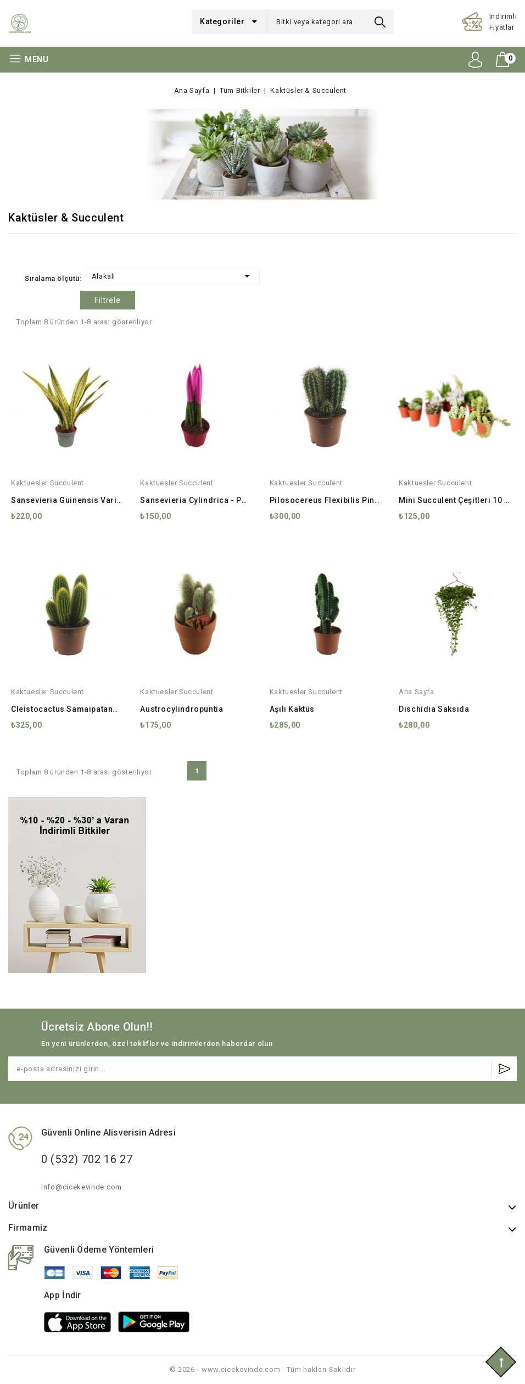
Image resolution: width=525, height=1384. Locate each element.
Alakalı (173, 276)
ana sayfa (416, 692)
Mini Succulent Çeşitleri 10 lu (455, 500)
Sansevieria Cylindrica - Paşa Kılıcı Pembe (223, 500)
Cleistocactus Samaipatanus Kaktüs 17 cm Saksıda (110, 709)
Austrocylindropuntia (181, 709)
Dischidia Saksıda (434, 709)
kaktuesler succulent (47, 483)
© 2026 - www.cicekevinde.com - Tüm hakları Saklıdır (263, 1369)
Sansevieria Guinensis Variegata (75, 500)
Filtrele (107, 300)
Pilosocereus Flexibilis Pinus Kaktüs (341, 500)
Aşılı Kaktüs (292, 709)
